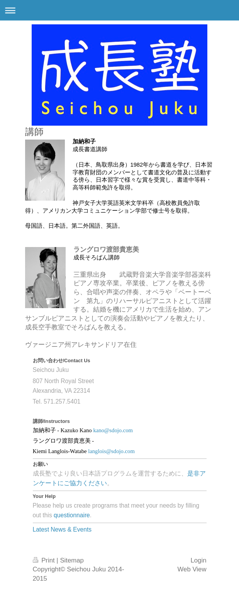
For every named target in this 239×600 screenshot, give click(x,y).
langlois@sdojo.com (111, 451)
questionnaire (72, 515)
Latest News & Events (62, 529)
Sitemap (72, 560)
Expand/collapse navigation (119, 10)
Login (198, 560)
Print (45, 560)
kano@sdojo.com (113, 430)
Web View (192, 569)
